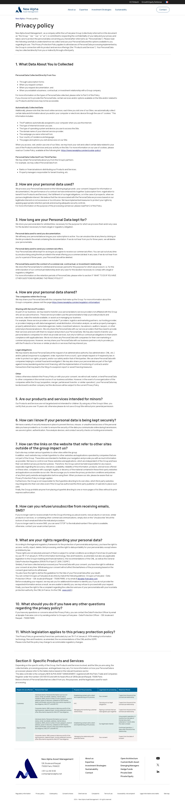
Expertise (83, 9)
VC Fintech (134, 2)
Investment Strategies (101, 9)
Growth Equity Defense (152, 2)
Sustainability (121, 9)
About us (72, 9)
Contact (163, 9)
